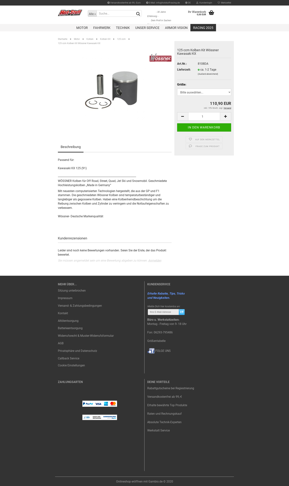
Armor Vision (176, 28)
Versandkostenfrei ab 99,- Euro (124, 2)
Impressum (65, 298)
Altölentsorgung (68, 321)
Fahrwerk (101, 28)
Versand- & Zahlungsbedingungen (80, 305)
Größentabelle (156, 341)
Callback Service (68, 358)
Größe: (181, 84)
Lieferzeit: (184, 69)
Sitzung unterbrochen (72, 290)
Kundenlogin (204, 2)
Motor (82, 28)
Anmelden (154, 260)
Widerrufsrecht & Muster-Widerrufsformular (86, 335)
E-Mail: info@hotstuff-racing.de (163, 2)
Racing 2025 (203, 28)
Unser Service (147, 28)
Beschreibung (71, 147)
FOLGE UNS (159, 351)
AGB (61, 343)
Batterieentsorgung (70, 328)
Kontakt (63, 313)
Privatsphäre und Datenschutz (77, 351)
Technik (123, 28)
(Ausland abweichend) (208, 74)
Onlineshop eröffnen (129, 481)
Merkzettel (224, 2)
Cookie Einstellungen (71, 365)
